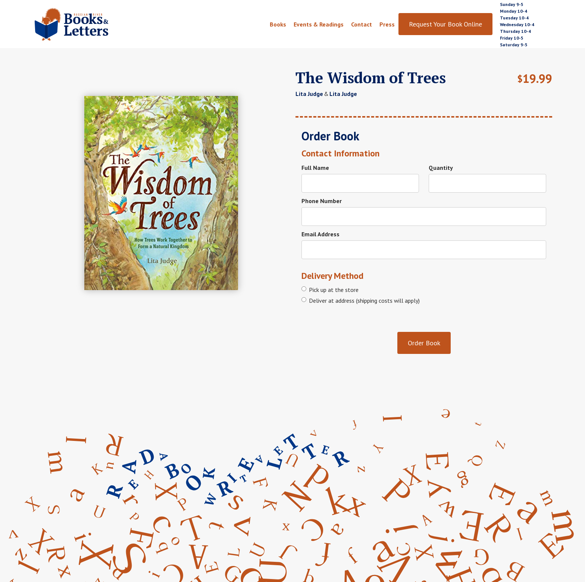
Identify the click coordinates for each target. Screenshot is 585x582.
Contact (361, 24)
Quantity (441, 167)
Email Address (320, 234)
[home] (89, 24)
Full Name (315, 167)
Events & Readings (319, 24)
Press (387, 24)
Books (278, 24)
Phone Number (321, 201)
